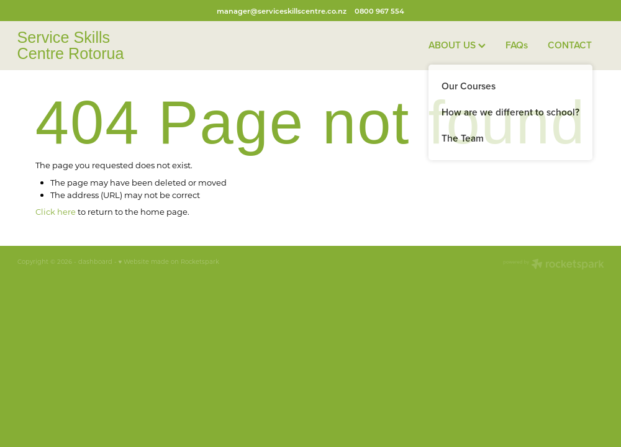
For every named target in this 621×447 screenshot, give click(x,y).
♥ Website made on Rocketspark (169, 262)
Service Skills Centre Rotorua (70, 45)
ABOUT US (457, 45)
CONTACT (570, 45)
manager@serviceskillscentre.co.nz (282, 11)
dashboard (95, 262)
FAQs (516, 45)
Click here (55, 211)
